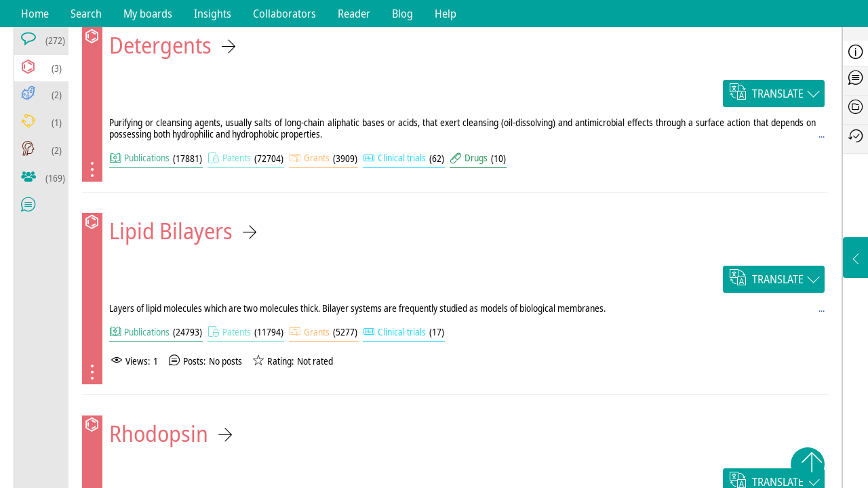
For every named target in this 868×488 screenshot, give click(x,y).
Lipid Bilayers (171, 230)
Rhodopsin (158, 433)
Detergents (160, 45)
